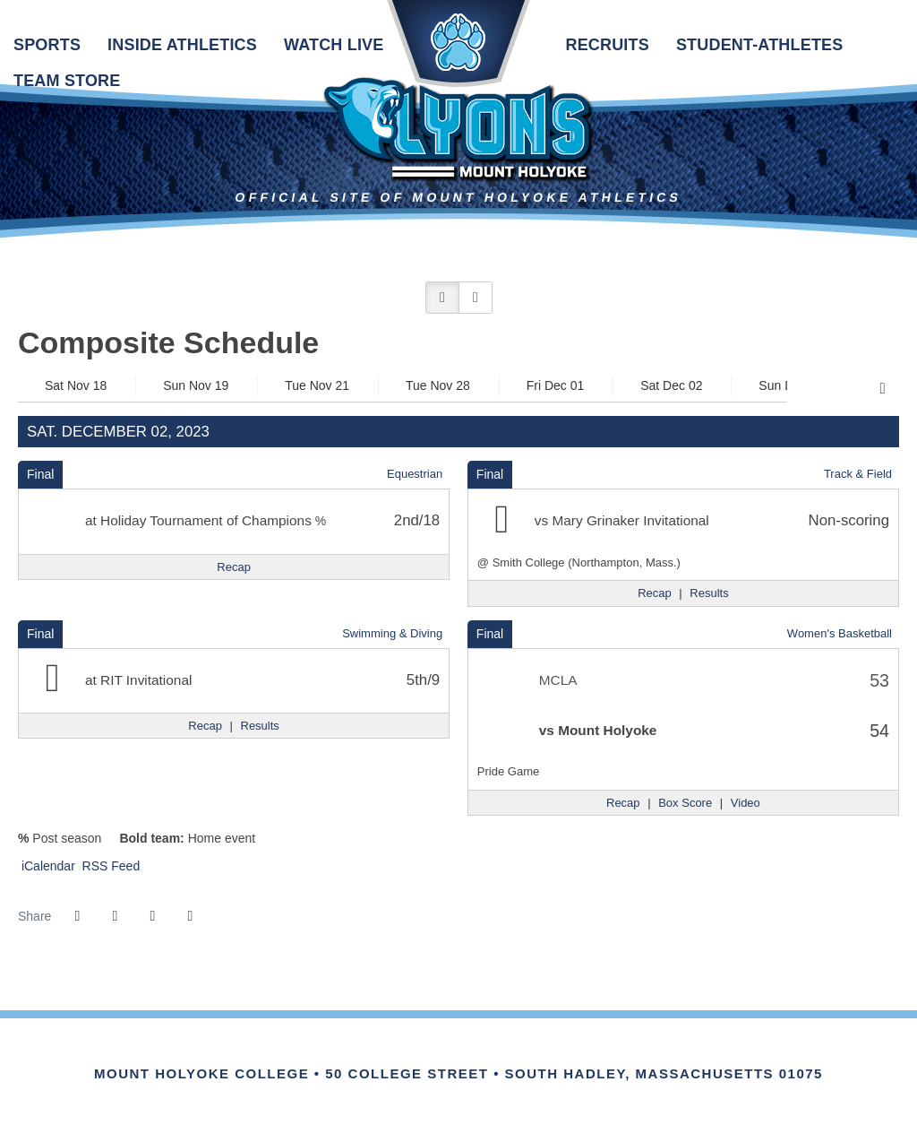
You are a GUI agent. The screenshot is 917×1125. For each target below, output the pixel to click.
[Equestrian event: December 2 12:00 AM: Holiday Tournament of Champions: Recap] (233, 567)
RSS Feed (109, 866)
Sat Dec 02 (671, 385)
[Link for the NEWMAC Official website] (384, 1054)
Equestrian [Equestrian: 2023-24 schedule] (414, 473)
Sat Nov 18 (76, 385)
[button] (442, 297)
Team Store (66, 81)
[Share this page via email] (152, 916)
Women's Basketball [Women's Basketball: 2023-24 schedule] (839, 633)
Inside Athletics (182, 45)
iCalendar (46, 866)
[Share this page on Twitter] (114, 916)
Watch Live (333, 45)
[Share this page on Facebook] (77, 916)
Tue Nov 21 (317, 385)
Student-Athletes (760, 45)
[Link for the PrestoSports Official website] (532, 1054)
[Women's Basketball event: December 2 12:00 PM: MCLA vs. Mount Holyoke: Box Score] (685, 803)
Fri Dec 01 (556, 385)
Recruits (606, 45)
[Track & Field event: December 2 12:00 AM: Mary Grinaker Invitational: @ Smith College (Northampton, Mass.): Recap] (654, 593)
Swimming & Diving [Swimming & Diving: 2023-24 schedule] (392, 633)
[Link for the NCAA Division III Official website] (483, 1054)
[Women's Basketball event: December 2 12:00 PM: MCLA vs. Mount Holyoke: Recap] (623, 803)
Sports (47, 45)
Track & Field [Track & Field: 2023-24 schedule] (858, 473)
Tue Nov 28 (438, 385)
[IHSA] (433, 1054)
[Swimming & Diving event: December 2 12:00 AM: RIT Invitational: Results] (260, 726)
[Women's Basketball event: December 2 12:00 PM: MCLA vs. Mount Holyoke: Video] (745, 803)
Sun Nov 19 (195, 385)
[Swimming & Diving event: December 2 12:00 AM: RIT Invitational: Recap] (205, 726)
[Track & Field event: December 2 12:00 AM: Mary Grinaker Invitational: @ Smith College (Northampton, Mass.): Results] (709, 593)
